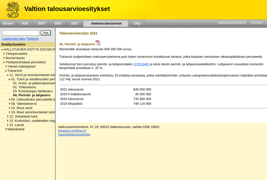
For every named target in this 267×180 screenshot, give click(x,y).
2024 (58, 23)
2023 (74, 23)
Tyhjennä (32, 38)
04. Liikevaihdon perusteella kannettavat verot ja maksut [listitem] (51, 99)
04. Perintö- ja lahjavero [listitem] (30, 95)
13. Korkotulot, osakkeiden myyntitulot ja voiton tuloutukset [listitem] (51, 120)
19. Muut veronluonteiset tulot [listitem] (31, 112)
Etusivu (8, 23)
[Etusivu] (11, 10)
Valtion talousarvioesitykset (67, 8)
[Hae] (46, 32)
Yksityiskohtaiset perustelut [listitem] (24, 62)
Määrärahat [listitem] (15, 129)
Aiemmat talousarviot (105, 23)
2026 (25, 23)
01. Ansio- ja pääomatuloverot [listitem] (33, 83)
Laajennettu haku (13, 38)
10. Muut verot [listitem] (20, 108)
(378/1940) (141, 64)
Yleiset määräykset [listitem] (20, 66)
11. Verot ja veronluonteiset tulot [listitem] (32, 75)
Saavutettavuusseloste (74, 134)
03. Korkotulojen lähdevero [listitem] (31, 91)
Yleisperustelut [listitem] (15, 54)
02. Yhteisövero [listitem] (23, 87)
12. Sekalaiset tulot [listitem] (22, 116)
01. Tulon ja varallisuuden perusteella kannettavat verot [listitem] (50, 79)
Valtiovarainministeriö (232, 22)
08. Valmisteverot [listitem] (22, 104)
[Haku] (20, 33)
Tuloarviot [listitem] (13, 70)
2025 (41, 23)
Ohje (137, 23)
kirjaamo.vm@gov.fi (72, 130)
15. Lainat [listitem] (15, 125)
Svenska (256, 22)
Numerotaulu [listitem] (14, 58)
